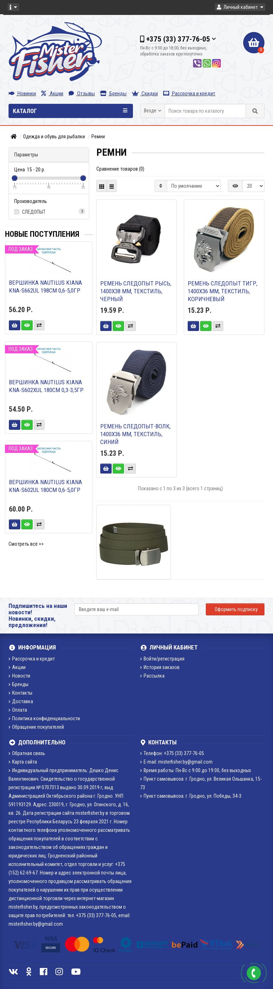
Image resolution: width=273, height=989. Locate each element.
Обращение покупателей (36, 727)
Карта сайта (23, 762)
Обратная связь (27, 753)
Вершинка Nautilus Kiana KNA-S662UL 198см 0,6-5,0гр (45, 286)
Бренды (113, 93)
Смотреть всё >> (26, 544)
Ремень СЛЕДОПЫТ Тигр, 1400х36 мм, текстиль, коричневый (222, 291)
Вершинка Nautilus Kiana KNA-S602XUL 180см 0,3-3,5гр (46, 386)
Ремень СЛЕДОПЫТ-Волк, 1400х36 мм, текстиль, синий (135, 434)
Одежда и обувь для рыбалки (54, 136)
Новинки (22, 93)
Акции (52, 93)
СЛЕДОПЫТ (49, 211)
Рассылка (152, 676)
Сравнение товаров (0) (120, 169)
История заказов (160, 667)
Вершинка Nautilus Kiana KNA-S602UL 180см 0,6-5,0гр (45, 486)
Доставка (21, 701)
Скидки (145, 93)
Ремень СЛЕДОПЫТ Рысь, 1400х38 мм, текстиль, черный (135, 291)
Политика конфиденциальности (44, 718)
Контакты (20, 693)
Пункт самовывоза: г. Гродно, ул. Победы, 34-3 (190, 796)
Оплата (18, 710)
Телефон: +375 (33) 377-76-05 (172, 753)
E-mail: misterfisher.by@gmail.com (176, 762)
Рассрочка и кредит (189, 93)
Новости (19, 676)
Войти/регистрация (162, 659)
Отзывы (82, 93)
